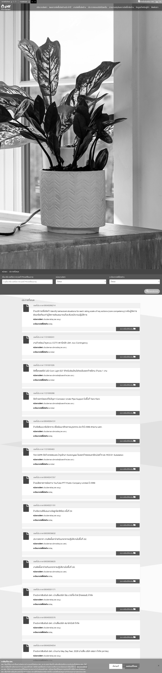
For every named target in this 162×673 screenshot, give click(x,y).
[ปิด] (158, 665)
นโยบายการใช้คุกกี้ (82, 667)
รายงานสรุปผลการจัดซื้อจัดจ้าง (121, 7)
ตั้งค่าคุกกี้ (116, 666)
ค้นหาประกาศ (152, 291)
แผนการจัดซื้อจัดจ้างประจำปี (60, 7)
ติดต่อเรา (154, 7)
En (160, 1)
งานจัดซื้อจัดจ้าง (79, 7)
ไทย (157, 1)
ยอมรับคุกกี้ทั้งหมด (131, 666)
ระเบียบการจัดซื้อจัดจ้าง (116, 277)
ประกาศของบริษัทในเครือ (97, 7)
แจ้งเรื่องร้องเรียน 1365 (146, 1)
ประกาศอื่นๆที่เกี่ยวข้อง (128, 329)
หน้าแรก (4, 271)
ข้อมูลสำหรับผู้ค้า (142, 7)
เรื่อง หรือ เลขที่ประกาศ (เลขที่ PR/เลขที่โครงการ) (17, 277)
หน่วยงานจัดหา (61, 277)
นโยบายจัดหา (42, 7)
